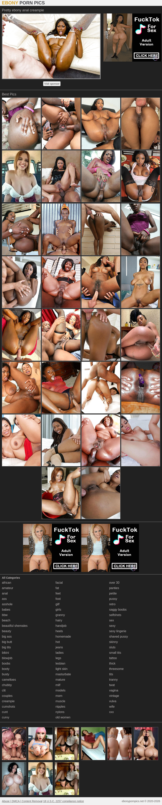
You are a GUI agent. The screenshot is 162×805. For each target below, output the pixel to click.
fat (57, 588)
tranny (113, 679)
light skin (61, 668)
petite (113, 593)
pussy (113, 598)
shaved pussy (118, 636)
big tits (6, 647)
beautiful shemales (14, 625)
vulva (112, 701)
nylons (59, 712)
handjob (60, 625)
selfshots (115, 615)
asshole (7, 604)
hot (57, 642)
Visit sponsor (52, 83)
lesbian (60, 663)
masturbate (63, 674)
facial (59, 582)
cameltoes (9, 679)
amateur (7, 588)
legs (58, 658)
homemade (63, 636)
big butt (7, 642)
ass (4, 598)
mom (58, 695)
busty (5, 674)
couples (7, 695)
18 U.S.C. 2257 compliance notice (63, 801)
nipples (60, 706)
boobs (6, 663)
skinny (113, 642)
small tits (115, 652)
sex (111, 620)
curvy (5, 717)
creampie (8, 701)
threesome (116, 668)
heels (59, 631)
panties (114, 588)
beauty (6, 631)
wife (112, 706)
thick (112, 663)
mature (60, 679)
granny (60, 615)
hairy (58, 620)
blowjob (7, 658)
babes (6, 609)
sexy (112, 625)
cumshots (8, 706)
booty (5, 668)
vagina (113, 690)
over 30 (114, 582)
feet (58, 593)
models (60, 690)
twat (112, 685)
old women (62, 717)
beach (6, 620)
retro (112, 604)
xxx (111, 712)
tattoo (113, 658)
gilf (57, 604)
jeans (59, 647)
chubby (7, 685)
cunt (5, 712)
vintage (114, 695)
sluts (112, 647)
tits (111, 674)
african (6, 582)
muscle (60, 701)
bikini (5, 652)
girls (58, 609)
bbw (4, 615)
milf (57, 685)
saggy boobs (118, 609)
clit (4, 690)
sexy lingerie (117, 631)
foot (58, 598)
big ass (7, 636)
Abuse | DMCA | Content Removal (22, 801)
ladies (59, 652)
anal (5, 593)
